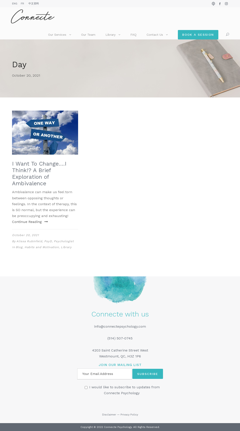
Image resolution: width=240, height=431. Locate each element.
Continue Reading (30, 222)
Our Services (57, 34)
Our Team (88, 34)
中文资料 (33, 3)
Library (110, 34)
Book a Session (198, 34)
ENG (14, 3)
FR (22, 3)
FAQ (133, 34)
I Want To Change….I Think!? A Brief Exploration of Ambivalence (39, 174)
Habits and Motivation (42, 247)
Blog (19, 247)
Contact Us (155, 34)
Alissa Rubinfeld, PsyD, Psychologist (45, 241)
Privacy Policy (129, 414)
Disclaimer (109, 414)
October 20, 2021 (25, 235)
